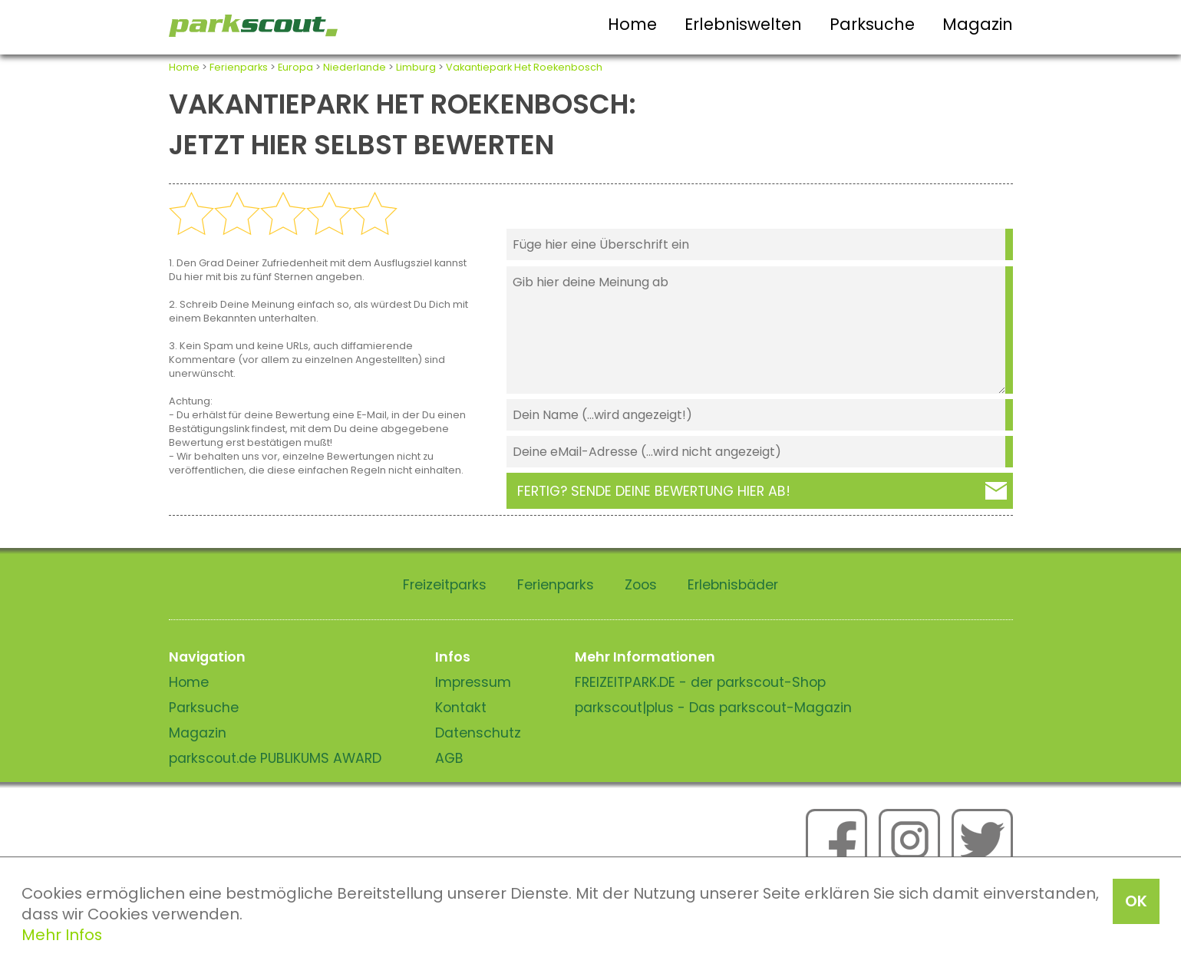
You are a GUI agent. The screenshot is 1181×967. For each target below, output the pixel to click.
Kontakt (461, 707)
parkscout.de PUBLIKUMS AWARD (275, 758)
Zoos (641, 585)
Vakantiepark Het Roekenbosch (524, 67)
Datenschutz (478, 733)
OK (1136, 901)
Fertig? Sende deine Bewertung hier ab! (653, 491)
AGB (449, 758)
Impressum (473, 682)
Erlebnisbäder (733, 585)
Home (632, 24)
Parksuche (872, 24)
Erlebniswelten (743, 24)
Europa (295, 67)
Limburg (416, 67)
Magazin (977, 24)
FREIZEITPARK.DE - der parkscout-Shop (700, 682)
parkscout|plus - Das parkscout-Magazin (713, 707)
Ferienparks (238, 67)
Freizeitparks (445, 585)
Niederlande (354, 67)
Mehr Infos (61, 935)
